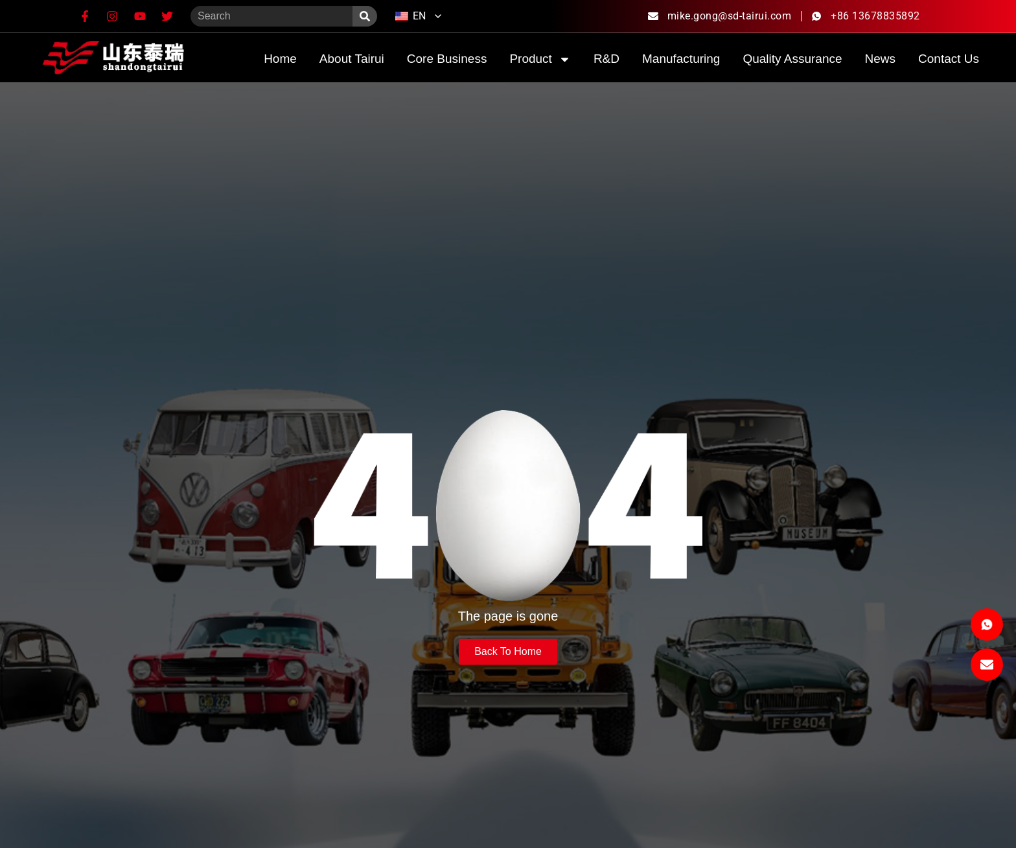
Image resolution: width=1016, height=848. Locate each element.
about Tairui (351, 58)
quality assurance (792, 58)
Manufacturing (681, 58)
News (880, 58)
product (539, 59)
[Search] (364, 16)
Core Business (447, 58)
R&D (606, 58)
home (280, 58)
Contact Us (948, 58)
